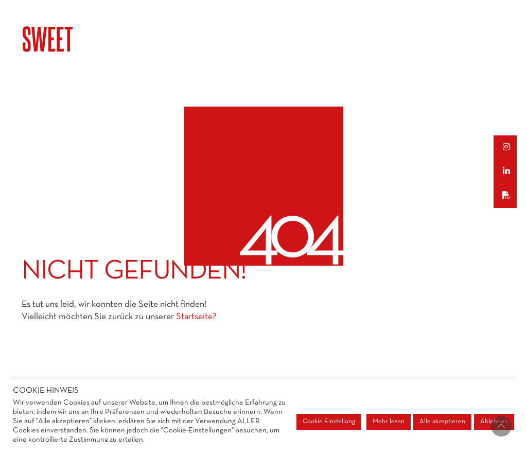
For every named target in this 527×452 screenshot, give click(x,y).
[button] (510, 147)
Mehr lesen (389, 422)
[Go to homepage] (73, 39)
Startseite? (196, 316)
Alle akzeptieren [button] (442, 422)
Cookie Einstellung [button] (329, 422)
